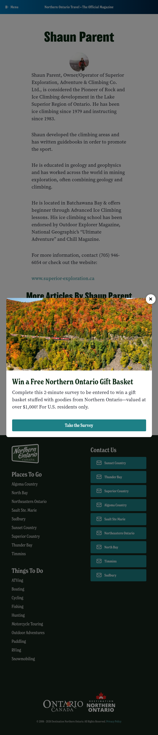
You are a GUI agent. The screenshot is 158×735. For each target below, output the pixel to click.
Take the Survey (79, 425)
